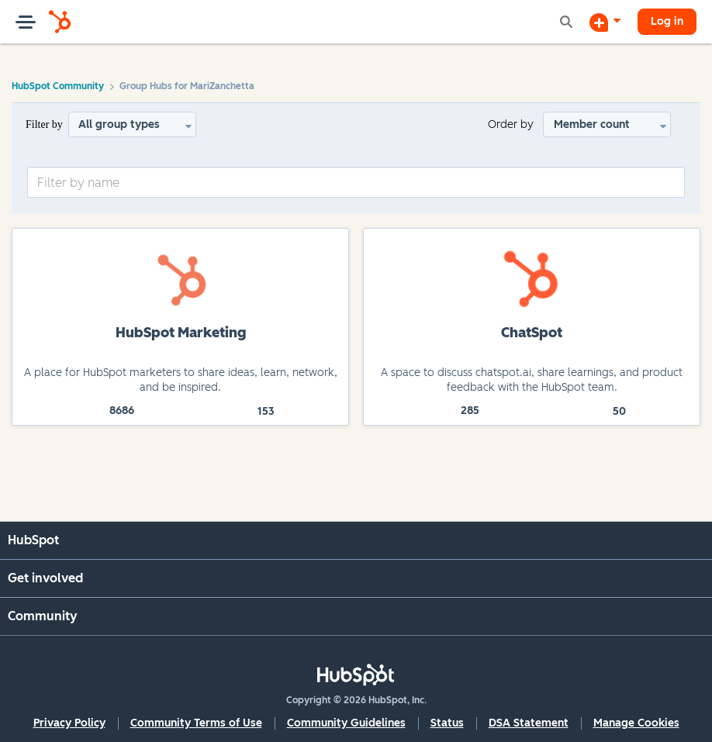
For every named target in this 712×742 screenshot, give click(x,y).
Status (447, 723)
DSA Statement (529, 723)
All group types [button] (119, 124)
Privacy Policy (69, 723)
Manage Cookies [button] (636, 723)
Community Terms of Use (196, 723)
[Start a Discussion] (605, 22)
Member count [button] (592, 124)
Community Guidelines (346, 723)
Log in (667, 21)
